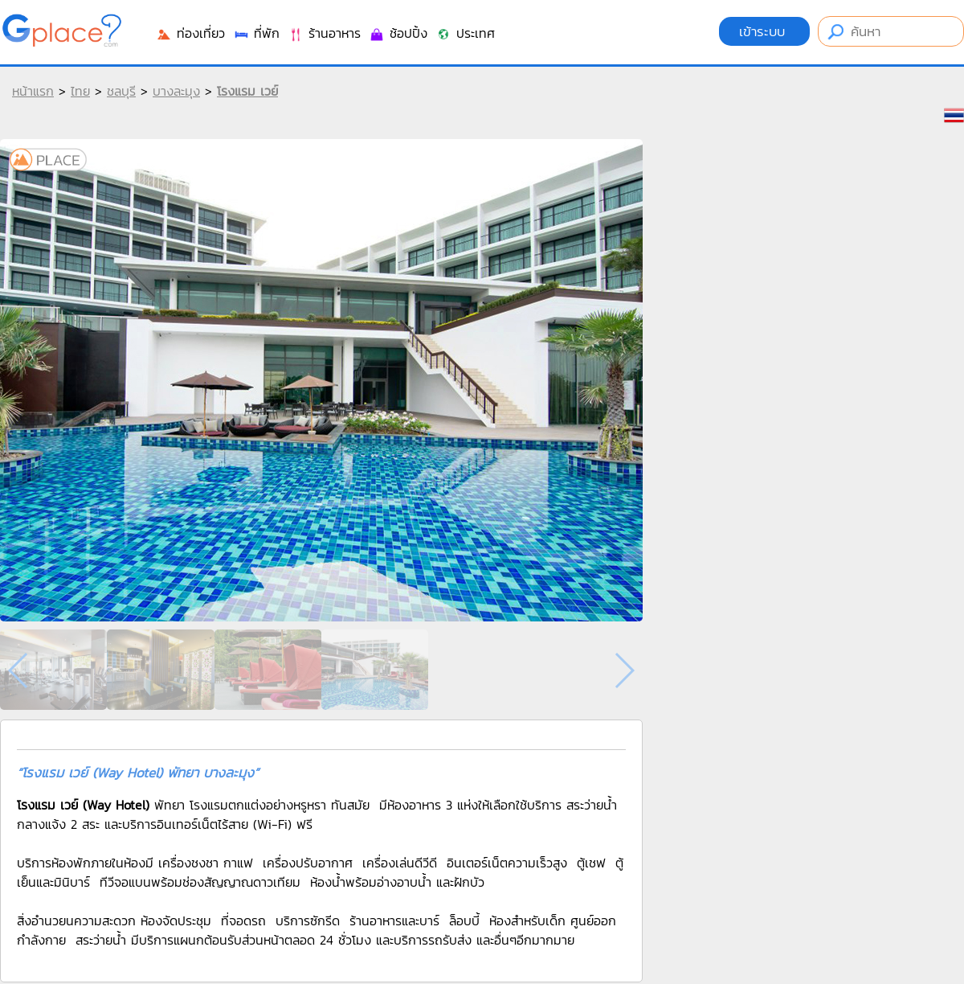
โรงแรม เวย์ (247, 90)
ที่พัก (256, 33)
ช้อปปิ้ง (398, 33)
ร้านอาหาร (324, 33)
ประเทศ (465, 33)
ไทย (80, 90)
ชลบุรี (121, 90)
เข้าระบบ (764, 31)
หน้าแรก (33, 90)
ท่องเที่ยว (190, 33)
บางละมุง (176, 90)
